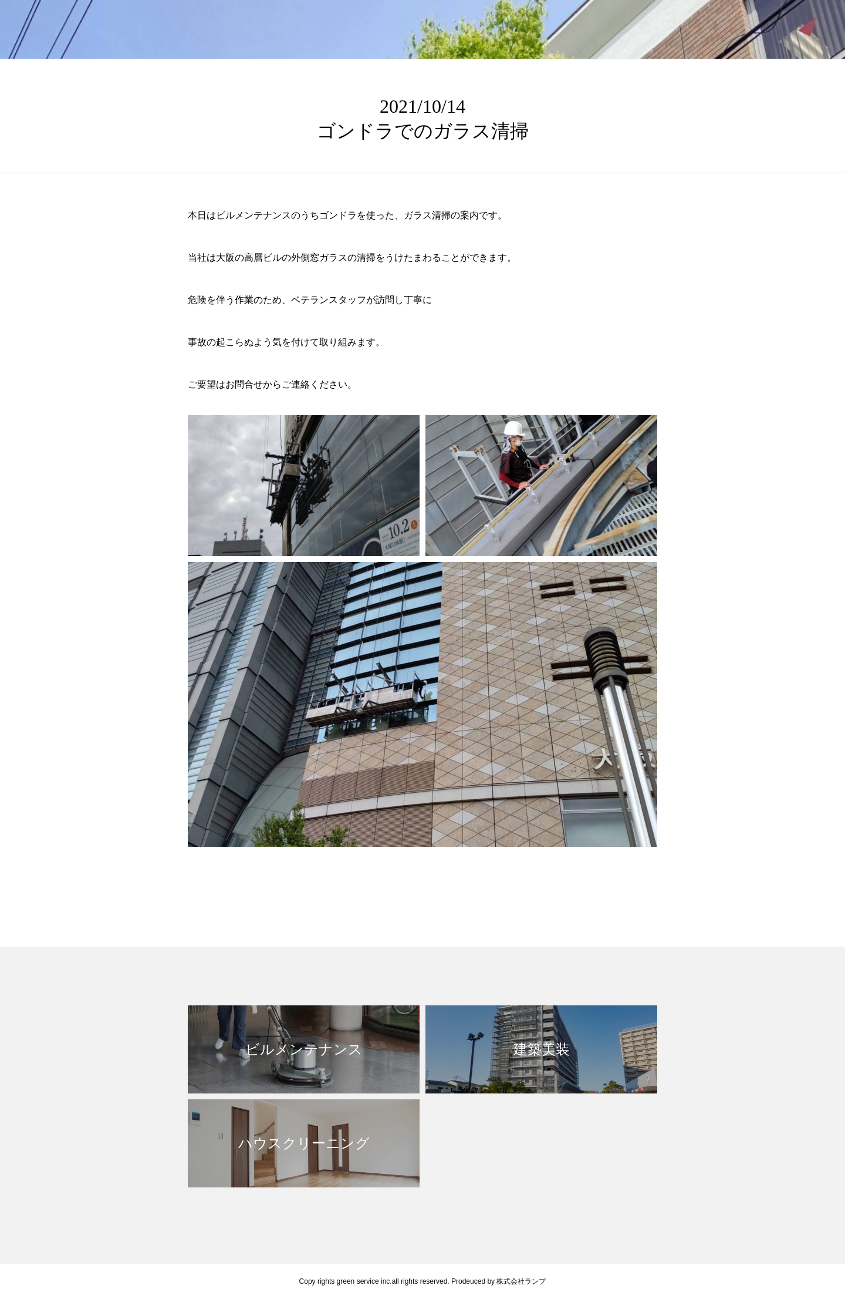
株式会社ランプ (521, 1281)
